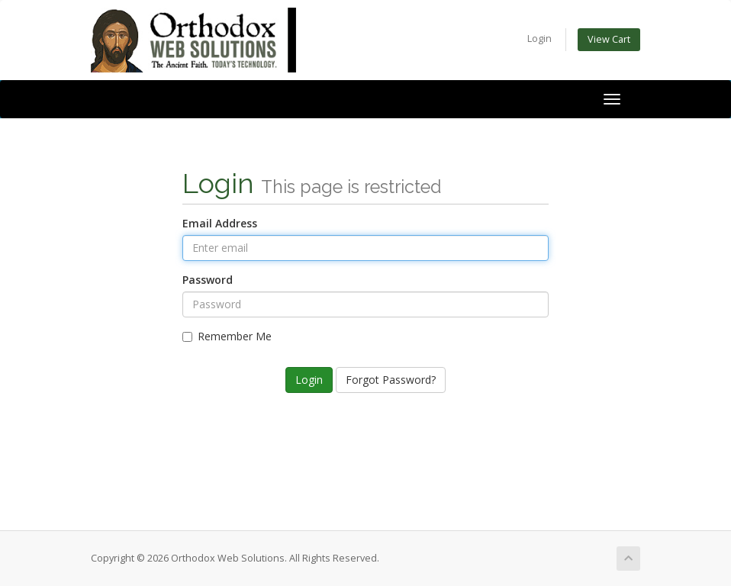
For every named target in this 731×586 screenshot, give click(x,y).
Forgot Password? (391, 379)
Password (207, 279)
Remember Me (227, 336)
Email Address (219, 223)
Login (539, 38)
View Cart (609, 39)
